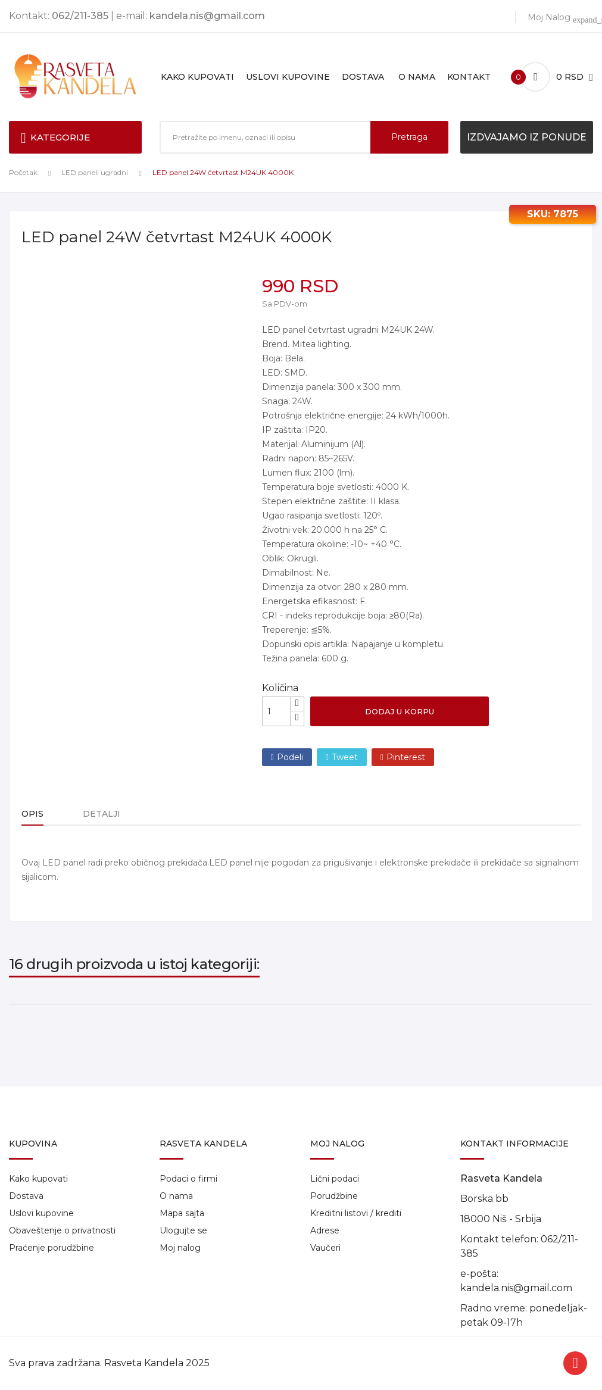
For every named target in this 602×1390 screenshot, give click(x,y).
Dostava (26, 1196)
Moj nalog (180, 1247)
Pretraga (409, 137)
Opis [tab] (32, 813)
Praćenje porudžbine (51, 1247)
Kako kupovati (38, 1178)
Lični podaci (334, 1178)
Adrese (324, 1230)
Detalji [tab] (106, 813)
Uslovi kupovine (41, 1213)
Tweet (345, 757)
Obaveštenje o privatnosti (62, 1230)
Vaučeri (325, 1247)
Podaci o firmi (188, 1178)
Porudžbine (334, 1196)
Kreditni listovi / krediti (355, 1213)
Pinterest (405, 757)
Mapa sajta (182, 1213)
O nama (176, 1196)
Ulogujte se (183, 1230)
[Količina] (276, 711)
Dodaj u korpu (399, 711)
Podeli (290, 757)
